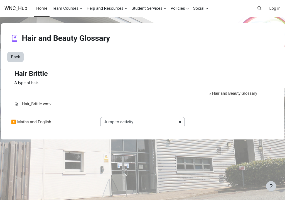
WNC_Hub (15, 8)
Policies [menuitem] (178, 8)
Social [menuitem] (199, 8)
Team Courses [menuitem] (65, 8)
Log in (275, 8)
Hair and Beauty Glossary (223, 93)
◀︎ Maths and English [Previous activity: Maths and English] (43, 122)
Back (28, 56)
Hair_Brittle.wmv (49, 104)
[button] (259, 8)
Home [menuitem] (41, 8)
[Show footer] (271, 186)
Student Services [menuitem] (147, 8)
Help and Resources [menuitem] (105, 8)
